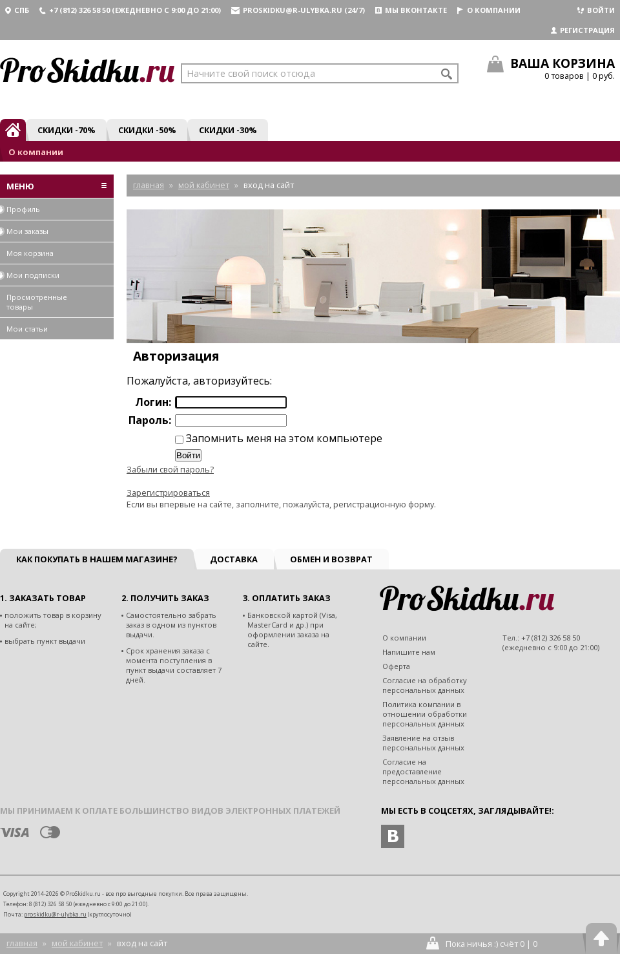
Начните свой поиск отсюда (251, 73)
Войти (596, 10)
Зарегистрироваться (168, 492)
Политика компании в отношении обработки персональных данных (424, 713)
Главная (21, 943)
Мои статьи (27, 329)
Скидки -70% (66, 130)
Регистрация (583, 30)
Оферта (396, 666)
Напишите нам (408, 652)
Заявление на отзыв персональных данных (423, 742)
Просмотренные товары (36, 302)
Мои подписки (29, 275)
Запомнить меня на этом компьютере (282, 438)
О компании (489, 10)
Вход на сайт (142, 943)
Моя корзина (30, 253)
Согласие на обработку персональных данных (424, 685)
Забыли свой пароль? (170, 469)
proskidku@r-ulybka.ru (55, 914)
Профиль (20, 209)
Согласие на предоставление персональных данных (423, 771)
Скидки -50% (147, 130)
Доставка (234, 559)
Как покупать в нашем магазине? (97, 559)
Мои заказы (24, 231)
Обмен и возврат (331, 559)
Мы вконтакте (411, 10)
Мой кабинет (77, 943)
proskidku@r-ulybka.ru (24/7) (298, 10)
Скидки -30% (227, 130)
